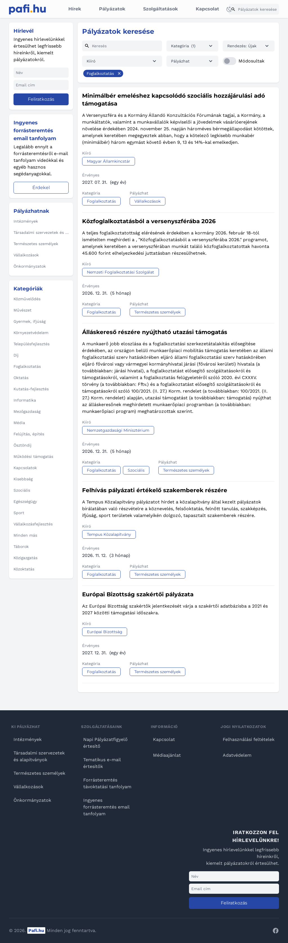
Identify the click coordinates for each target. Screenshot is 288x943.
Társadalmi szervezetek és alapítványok (39, 756)
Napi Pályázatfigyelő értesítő (105, 743)
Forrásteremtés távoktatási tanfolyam (107, 783)
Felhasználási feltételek (248, 739)
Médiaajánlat (167, 755)
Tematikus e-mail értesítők (102, 763)
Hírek (74, 9)
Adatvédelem (237, 755)
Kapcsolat (207, 9)
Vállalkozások (28, 786)
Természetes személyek (39, 773)
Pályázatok (112, 9)
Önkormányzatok (32, 800)
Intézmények (28, 739)
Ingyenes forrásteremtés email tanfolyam (106, 807)
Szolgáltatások (160, 9)
